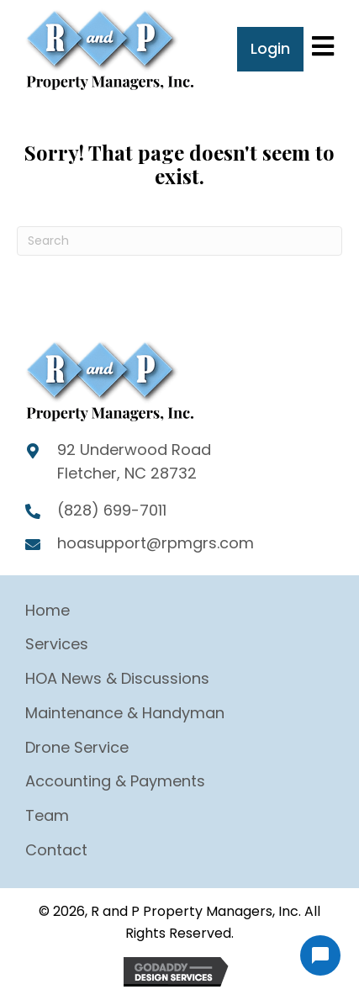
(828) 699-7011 (111, 510)
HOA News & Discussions (117, 678)
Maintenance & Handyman (124, 712)
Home (47, 610)
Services (56, 643)
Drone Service (77, 747)
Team (47, 815)
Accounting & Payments (115, 780)
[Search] (179, 241)
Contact (56, 849)
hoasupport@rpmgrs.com (155, 542)
